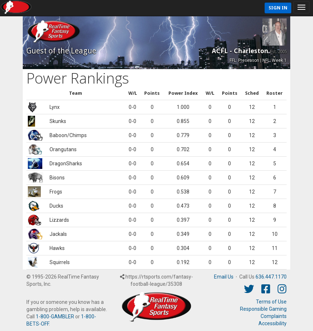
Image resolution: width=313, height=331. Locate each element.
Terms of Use (271, 302)
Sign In (278, 7)
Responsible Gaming (263, 309)
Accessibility (272, 323)
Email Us (223, 277)
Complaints (274, 316)
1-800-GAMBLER (55, 316)
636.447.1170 (271, 277)
